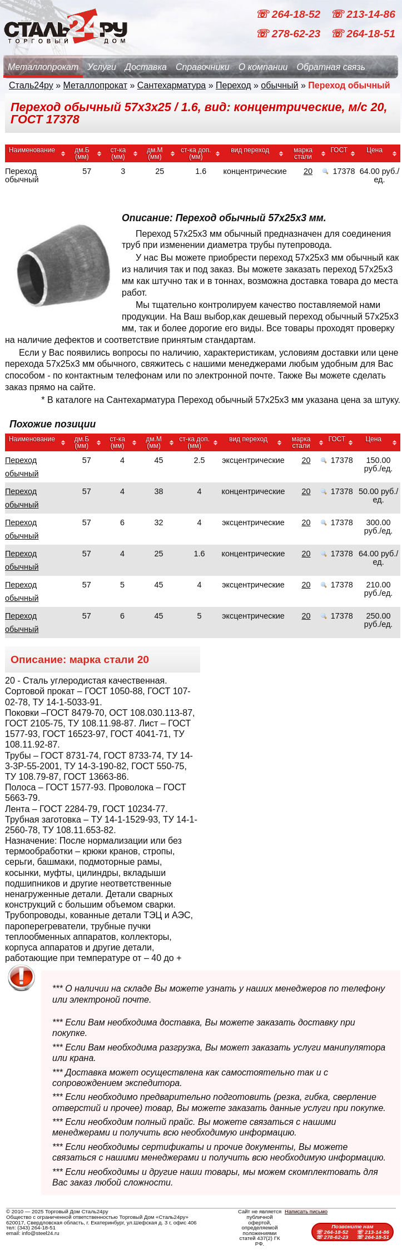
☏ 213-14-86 (362, 14)
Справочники (203, 67)
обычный (279, 85)
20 (308, 171)
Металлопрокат (43, 67)
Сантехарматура (171, 85)
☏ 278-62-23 (289, 33)
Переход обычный (21, 467)
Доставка (146, 67)
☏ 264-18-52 (289, 14)
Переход (233, 85)
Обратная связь (330, 67)
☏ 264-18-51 (362, 33)
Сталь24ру (31, 85)
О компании (263, 67)
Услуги (101, 67)
